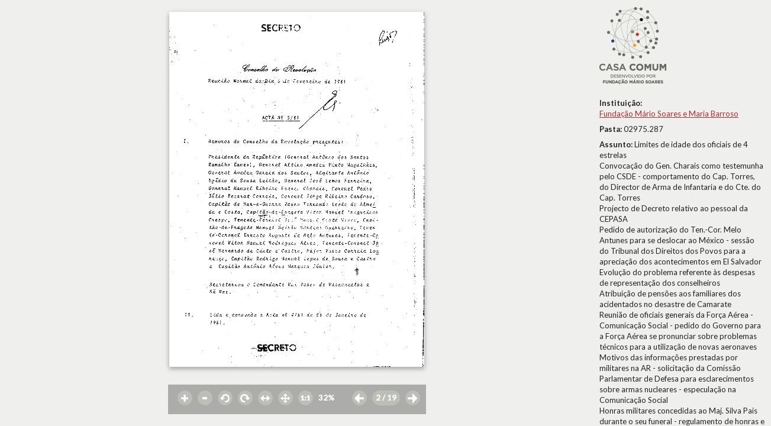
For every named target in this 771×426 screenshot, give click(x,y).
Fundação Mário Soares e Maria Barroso (668, 113)
